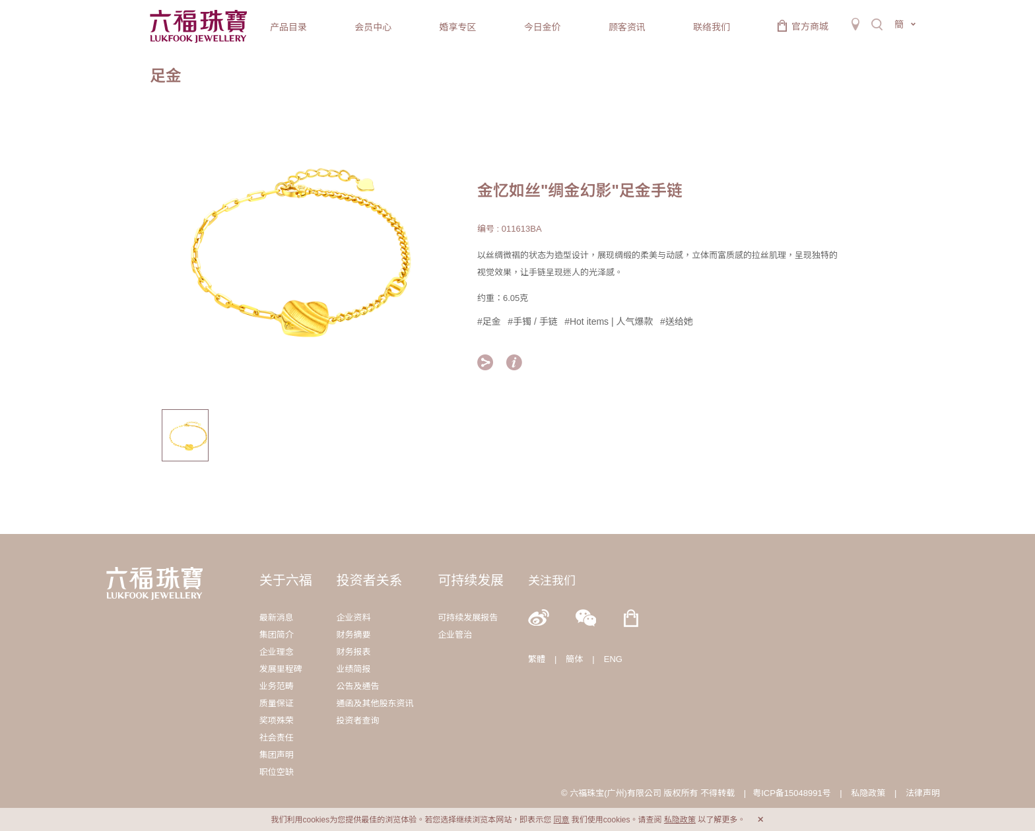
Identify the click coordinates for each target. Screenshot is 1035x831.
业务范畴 (276, 686)
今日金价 (542, 27)
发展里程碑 (280, 669)
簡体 (574, 659)
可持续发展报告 (468, 617)
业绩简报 (353, 669)
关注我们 (552, 580)
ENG (613, 659)
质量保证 (276, 703)
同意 (561, 819)
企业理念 (276, 652)
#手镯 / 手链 (532, 321)
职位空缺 (276, 772)
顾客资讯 (627, 27)
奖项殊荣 (276, 720)
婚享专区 (457, 27)
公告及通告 (357, 686)
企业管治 (455, 635)
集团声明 (276, 755)
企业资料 (353, 617)
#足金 (489, 321)
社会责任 (276, 738)
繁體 (536, 659)
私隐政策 (868, 793)
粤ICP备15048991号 (791, 793)
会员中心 (372, 27)
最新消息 (276, 617)
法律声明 (923, 793)
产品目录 (288, 27)
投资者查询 (357, 720)
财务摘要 (353, 635)
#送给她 (676, 321)
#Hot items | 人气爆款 (608, 321)
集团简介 (276, 635)
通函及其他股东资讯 (374, 703)
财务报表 (353, 652)
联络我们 (711, 27)
